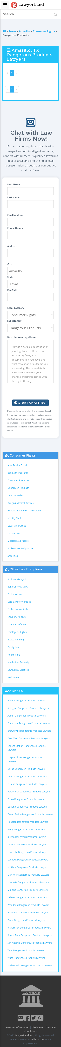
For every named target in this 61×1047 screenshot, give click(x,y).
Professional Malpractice (20, 548)
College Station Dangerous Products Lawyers (26, 747)
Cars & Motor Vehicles (19, 601)
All (4, 31)
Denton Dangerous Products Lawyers (27, 776)
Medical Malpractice (18, 540)
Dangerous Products (18, 487)
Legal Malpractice (16, 525)
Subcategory (14, 320)
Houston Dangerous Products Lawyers (27, 821)
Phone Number (16, 228)
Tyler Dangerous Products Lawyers (25, 950)
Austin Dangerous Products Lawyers (26, 715)
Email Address (15, 215)
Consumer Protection (18, 480)
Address (11, 246)
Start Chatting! (30, 403)
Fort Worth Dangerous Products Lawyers (28, 791)
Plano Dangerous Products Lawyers (26, 920)
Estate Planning (15, 639)
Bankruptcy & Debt (17, 586)
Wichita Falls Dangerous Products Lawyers (29, 965)
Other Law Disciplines (26, 569)
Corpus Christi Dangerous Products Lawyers (26, 759)
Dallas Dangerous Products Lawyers (26, 768)
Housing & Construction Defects (24, 510)
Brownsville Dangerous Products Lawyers (29, 730)
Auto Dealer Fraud (17, 465)
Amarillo (24, 31)
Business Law (14, 594)
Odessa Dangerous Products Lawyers (27, 897)
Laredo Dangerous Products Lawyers (26, 844)
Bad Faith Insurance (17, 472)
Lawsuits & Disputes (18, 669)
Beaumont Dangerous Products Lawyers (28, 723)
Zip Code (12, 290)
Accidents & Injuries (17, 579)
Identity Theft (14, 518)
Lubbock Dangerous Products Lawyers (27, 859)
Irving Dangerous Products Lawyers (26, 829)
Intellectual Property (18, 662)
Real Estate (13, 677)
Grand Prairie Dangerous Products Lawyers (30, 814)
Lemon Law (13, 533)
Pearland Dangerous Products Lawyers (27, 912)
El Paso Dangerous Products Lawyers (27, 784)
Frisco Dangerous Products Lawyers (26, 799)
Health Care (13, 654)
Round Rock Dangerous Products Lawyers (29, 935)
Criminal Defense (16, 624)
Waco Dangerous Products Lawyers (26, 957)
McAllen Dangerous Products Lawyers (27, 867)
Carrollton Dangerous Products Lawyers (28, 738)
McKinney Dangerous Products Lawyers (28, 874)
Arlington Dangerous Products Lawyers (28, 708)
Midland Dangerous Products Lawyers (27, 889)
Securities (12, 555)
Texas (12, 31)
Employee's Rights (17, 632)
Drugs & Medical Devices (20, 503)
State (10, 277)
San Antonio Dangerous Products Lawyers (29, 942)
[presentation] (32, 391)
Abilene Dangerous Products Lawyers (27, 700)
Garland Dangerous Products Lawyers (27, 806)
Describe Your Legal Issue (21, 337)
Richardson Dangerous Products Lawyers (29, 927)
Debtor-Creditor (15, 495)
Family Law (13, 647)
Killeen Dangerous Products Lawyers (26, 836)
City (9, 264)
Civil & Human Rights (18, 609)
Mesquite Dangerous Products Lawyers (28, 882)
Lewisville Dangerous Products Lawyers (28, 852)
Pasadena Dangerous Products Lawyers (28, 904)
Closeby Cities (15, 690)
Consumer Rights (44, 31)
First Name (13, 184)
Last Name (13, 197)
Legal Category (15, 307)
